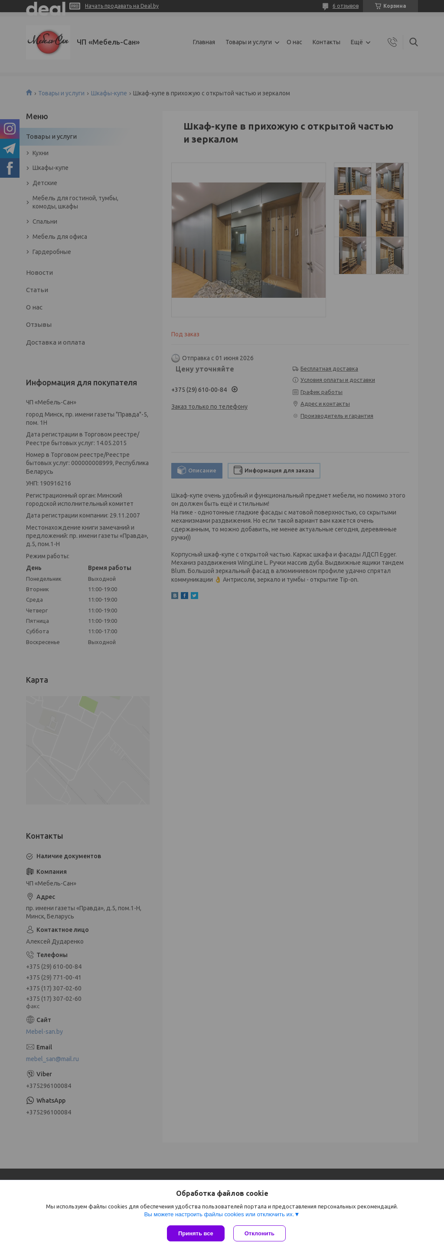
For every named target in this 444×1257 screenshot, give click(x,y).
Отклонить (259, 1233)
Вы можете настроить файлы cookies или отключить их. (219, 1214)
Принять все (195, 1233)
